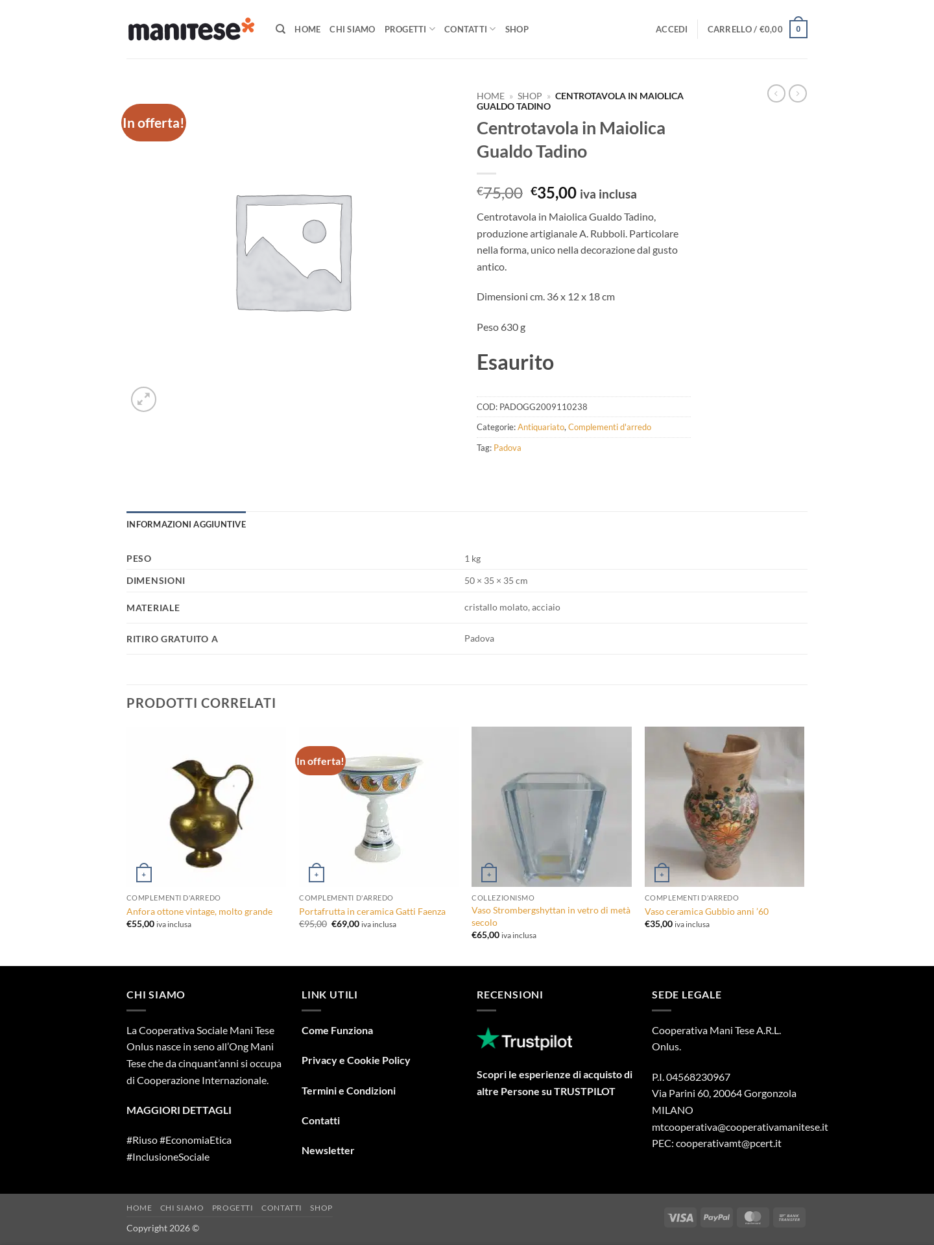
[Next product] (776, 93)
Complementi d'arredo (609, 427)
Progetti (410, 29)
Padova (507, 447)
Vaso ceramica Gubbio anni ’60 (707, 911)
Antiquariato (541, 427)
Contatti (470, 29)
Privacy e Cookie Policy (356, 1060)
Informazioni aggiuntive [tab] (186, 524)
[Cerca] (280, 29)
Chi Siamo (352, 29)
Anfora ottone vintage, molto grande (199, 911)
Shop (517, 29)
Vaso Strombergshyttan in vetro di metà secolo (551, 916)
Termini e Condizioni (349, 1090)
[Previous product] (798, 93)
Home (307, 29)
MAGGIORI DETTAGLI (179, 1110)
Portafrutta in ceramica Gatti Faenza (372, 911)
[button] (672, 29)
